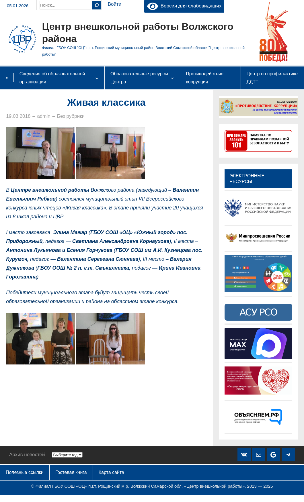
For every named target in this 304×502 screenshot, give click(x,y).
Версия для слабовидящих (184, 6)
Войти (115, 4)
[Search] (96, 5)
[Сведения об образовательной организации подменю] (97, 78)
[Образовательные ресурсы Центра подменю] (172, 78)
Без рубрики (71, 116)
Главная (7, 78)
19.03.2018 (18, 116)
